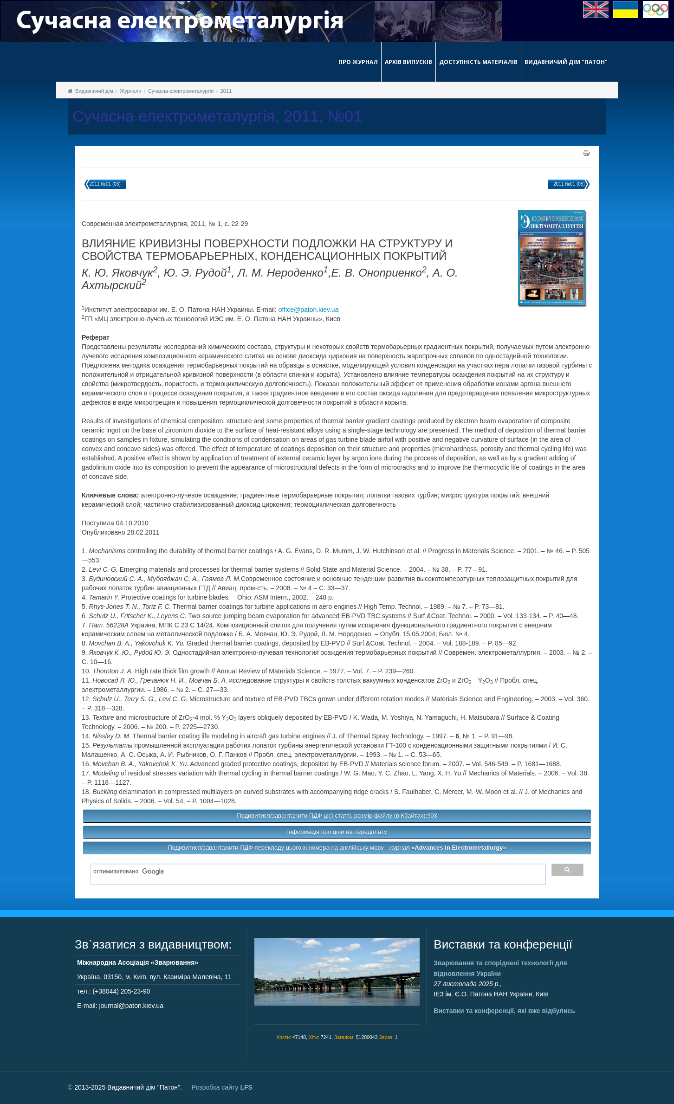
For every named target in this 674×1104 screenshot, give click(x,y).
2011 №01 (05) (568, 184)
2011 (226, 91)
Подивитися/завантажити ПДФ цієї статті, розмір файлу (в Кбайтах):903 (337, 815)
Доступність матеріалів (478, 62)
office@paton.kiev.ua (309, 309)
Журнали (130, 91)
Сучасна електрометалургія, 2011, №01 (217, 116)
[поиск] (315, 872)
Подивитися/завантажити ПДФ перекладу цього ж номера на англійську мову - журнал (337, 847)
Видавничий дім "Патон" (566, 62)
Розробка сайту (222, 1087)
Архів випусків (408, 62)
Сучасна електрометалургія (181, 91)
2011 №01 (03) (104, 184)
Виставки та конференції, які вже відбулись (504, 1010)
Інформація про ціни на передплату (337, 831)
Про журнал (358, 62)
